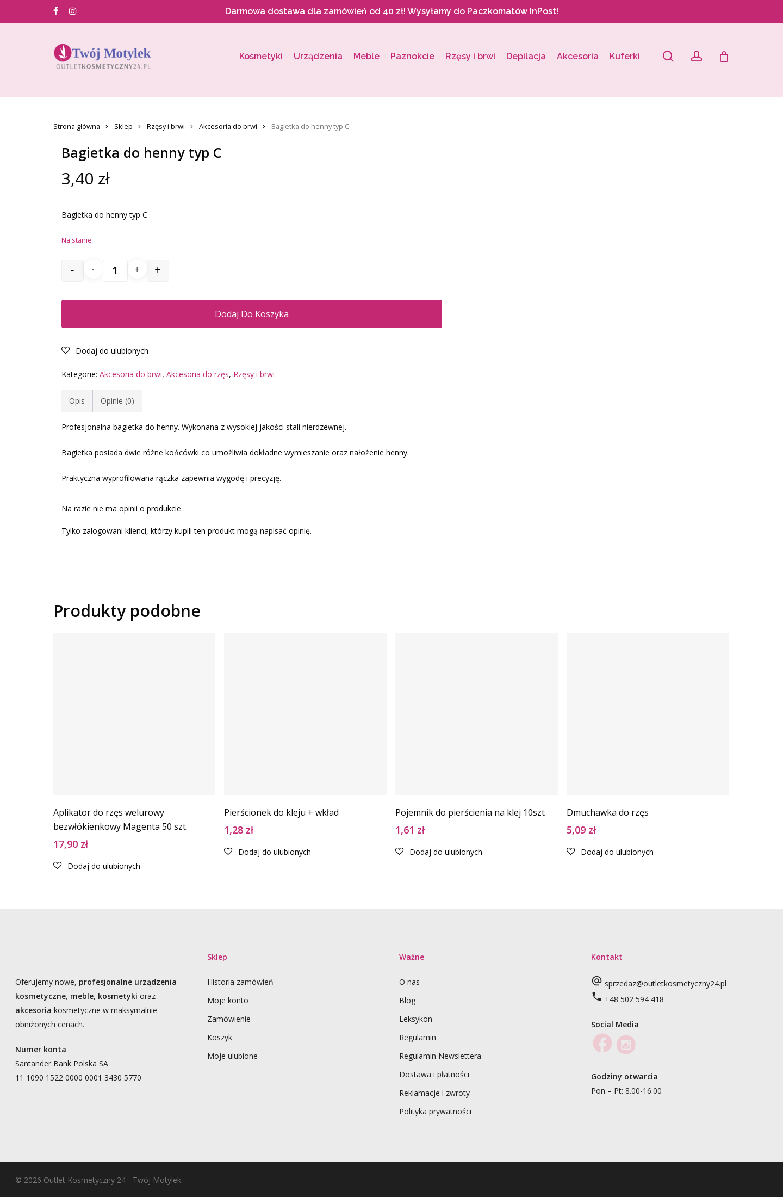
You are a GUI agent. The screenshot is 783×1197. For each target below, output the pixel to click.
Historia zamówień (240, 982)
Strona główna (76, 126)
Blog (407, 1000)
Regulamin (417, 1037)
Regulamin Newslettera (440, 1056)
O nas (409, 982)
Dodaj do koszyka (252, 314)
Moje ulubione (232, 1056)
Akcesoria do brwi (228, 126)
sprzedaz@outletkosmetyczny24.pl (665, 983)
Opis (77, 401)
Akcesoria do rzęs (197, 374)
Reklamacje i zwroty (434, 1093)
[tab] (77, 401)
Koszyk (219, 1037)
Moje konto (227, 1000)
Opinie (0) (117, 401)
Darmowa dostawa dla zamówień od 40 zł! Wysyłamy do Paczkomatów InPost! (391, 11)
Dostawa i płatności (434, 1074)
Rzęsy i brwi (166, 126)
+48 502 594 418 (634, 999)
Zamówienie (229, 1019)
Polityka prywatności (435, 1111)
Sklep (123, 126)
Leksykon (415, 1019)
